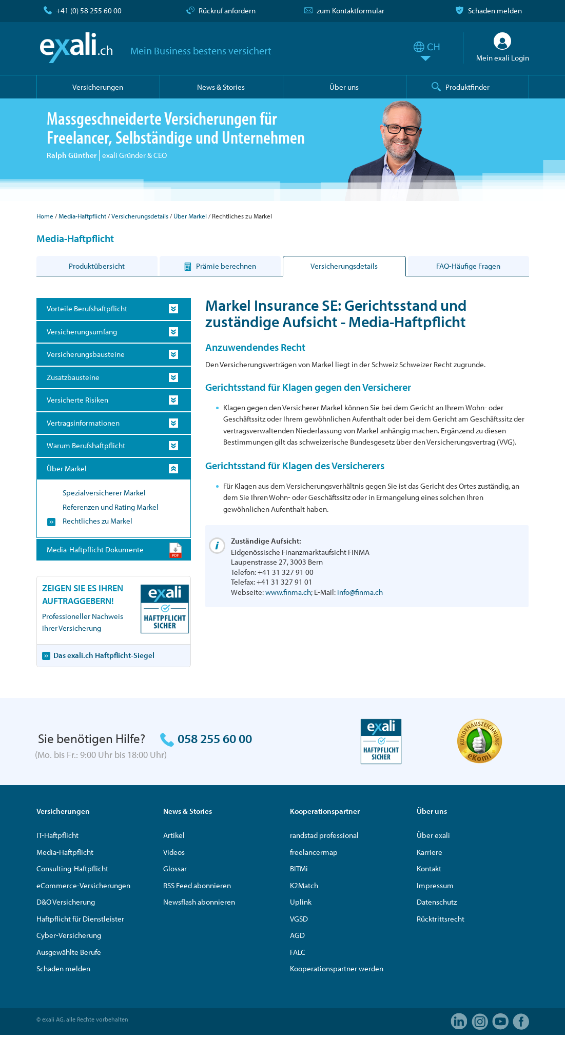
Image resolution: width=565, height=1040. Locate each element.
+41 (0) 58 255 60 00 (89, 10)
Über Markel (190, 216)
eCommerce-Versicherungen (83, 885)
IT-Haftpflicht (57, 835)
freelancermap (314, 852)
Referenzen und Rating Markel (111, 507)
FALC (297, 952)
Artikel (174, 835)
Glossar (175, 868)
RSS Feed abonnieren (197, 885)
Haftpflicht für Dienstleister (80, 919)
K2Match (304, 885)
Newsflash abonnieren (199, 902)
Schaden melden (495, 10)
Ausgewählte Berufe (68, 952)
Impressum (435, 885)
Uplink (300, 902)
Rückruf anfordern (227, 10)
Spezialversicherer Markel (104, 492)
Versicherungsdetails (139, 216)
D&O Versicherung (65, 902)
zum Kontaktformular (350, 10)
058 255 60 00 (215, 738)
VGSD (299, 919)
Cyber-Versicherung (68, 935)
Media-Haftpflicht (82, 216)
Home (44, 216)
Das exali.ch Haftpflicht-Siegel (103, 655)
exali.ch (76, 47)
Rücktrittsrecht (440, 919)
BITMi (299, 868)
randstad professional (324, 835)
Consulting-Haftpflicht (72, 868)
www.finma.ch (288, 592)
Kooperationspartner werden (336, 968)
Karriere (429, 852)
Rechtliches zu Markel (97, 521)
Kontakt (429, 868)
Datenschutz (437, 902)
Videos (174, 852)
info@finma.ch (360, 592)
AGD (297, 935)
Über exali (433, 835)
